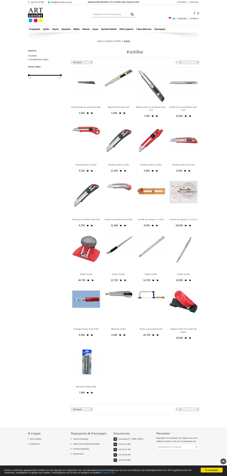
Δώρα (95, 29)
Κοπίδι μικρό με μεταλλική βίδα (86, 107)
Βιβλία (76, 29)
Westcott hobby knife (86, 387)
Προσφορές (160, 29)
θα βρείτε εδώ (108, 473)
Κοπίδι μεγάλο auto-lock (183, 165)
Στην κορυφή (223, 461)
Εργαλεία (66, 29)
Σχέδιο (46, 29)
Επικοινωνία (77, 454)
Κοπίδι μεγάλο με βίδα (86, 165)
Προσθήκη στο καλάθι (91, 113)
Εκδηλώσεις (34, 444)
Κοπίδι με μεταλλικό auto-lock (86, 220)
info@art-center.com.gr (60, 2)
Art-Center (35, 15)
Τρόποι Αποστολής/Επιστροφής (85, 444)
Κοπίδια (118, 41)
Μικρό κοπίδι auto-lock (118, 107)
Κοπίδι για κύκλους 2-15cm (151, 220)
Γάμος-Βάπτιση (143, 29)
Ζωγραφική (34, 29)
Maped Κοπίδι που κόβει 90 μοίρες (184, 330)
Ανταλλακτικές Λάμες (38, 59)
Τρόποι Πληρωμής (80, 439)
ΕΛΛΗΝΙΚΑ (182, 2)
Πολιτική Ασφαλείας (80, 449)
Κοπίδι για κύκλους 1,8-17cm (183, 220)
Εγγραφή (182, 18)
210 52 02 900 (36, 2)
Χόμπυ (55, 29)
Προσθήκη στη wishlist (87, 113)
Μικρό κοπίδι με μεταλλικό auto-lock (151, 108)
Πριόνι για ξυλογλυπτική (151, 329)
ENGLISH (194, 2)
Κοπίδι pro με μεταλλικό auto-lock (183, 108)
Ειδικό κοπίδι (86, 274)
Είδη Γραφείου (126, 29)
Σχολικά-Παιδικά (109, 29)
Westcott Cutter (118, 329)
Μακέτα (86, 29)
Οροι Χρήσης (34, 439)
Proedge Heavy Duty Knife (86, 329)
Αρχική (99, 41)
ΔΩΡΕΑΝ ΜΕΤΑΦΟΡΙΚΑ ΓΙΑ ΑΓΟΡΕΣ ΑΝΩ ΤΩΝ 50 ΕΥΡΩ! (113, 2)
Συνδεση (194, 18)
